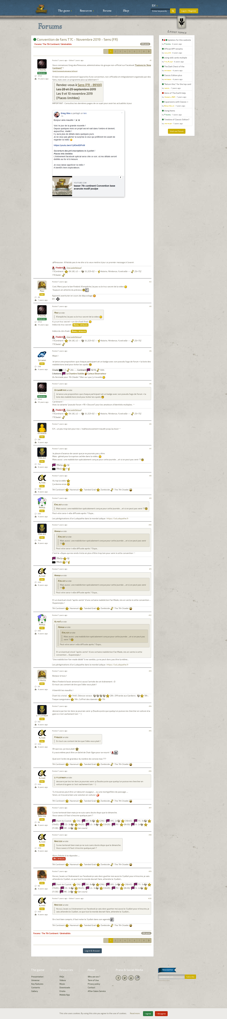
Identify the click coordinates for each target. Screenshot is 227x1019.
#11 (150, 569)
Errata (62, 991)
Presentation (37, 976)
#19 (150, 871)
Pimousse (42, 680)
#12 (150, 615)
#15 (150, 731)
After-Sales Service (97, 991)
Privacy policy (94, 984)
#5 (150, 384)
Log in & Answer (92, 950)
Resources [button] (87, 10)
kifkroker (42, 433)
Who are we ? (94, 976)
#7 (150, 449)
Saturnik (42, 360)
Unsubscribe (164, 980)
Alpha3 (42, 483)
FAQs (62, 976)
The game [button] (65, 10)
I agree (148, 1013)
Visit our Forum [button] (177, 131)
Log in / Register (188, 11)
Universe (35, 980)
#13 (150, 671)
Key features (37, 984)
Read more (135, 1013)
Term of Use (93, 980)
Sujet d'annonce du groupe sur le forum (65, 71)
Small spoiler (80, 324)
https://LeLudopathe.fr (117, 518)
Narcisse (42, 816)
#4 (150, 351)
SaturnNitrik (60, 390)
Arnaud (42, 508)
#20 (149, 898)
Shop (126, 10)
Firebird (42, 70)
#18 (150, 835)
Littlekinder (42, 716)
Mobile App (65, 995)
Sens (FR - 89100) (90, 85)
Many (42, 291)
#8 (150, 476)
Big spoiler (59, 858)
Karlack (42, 458)
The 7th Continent (51, 44)
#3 (150, 306)
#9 (150, 498)
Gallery (34, 991)
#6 (150, 424)
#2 (150, 282)
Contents (35, 987)
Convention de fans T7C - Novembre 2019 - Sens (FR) (75, 39)
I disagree (161, 1013)
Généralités (66, 44)
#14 (150, 706)
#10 (150, 525)
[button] (154, 5)
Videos (63, 980)
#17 (150, 808)
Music (62, 984)
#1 (150, 60)
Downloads (65, 987)
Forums (107, 10)
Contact (91, 987)
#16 (150, 771)
